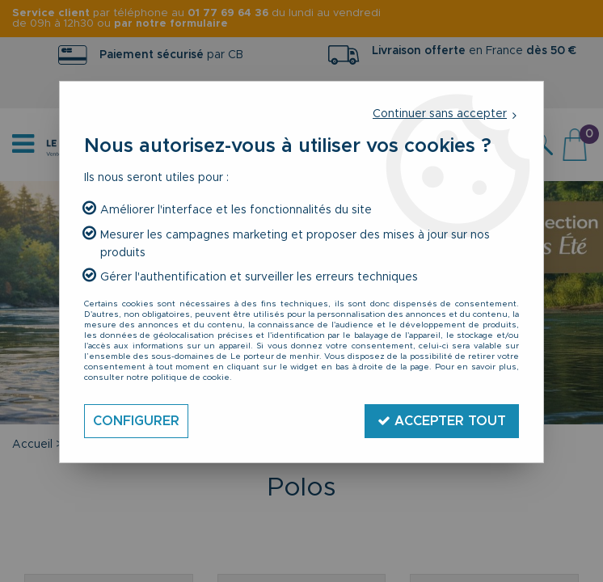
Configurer (136, 421)
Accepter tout (441, 421)
